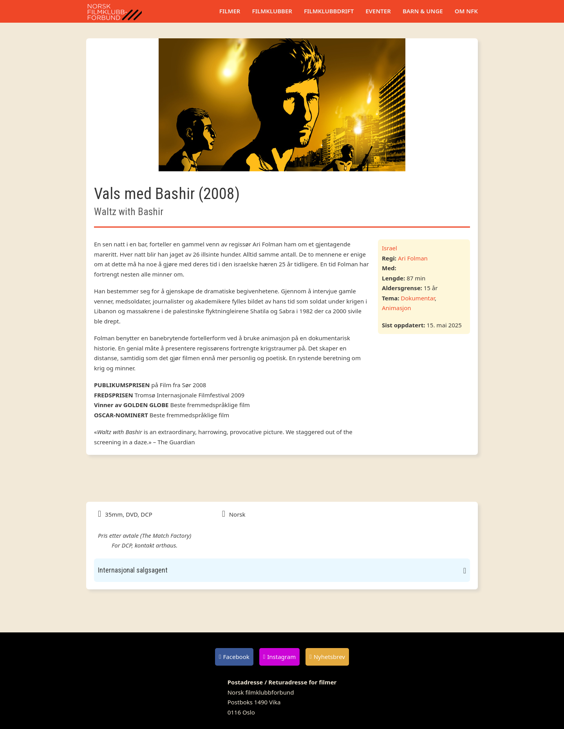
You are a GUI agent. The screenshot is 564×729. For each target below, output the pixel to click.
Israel (389, 248)
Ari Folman (413, 258)
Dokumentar (418, 298)
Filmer (229, 11)
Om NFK (466, 11)
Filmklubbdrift (329, 11)
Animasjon (396, 308)
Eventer (378, 11)
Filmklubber (272, 11)
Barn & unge (423, 11)
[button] (282, 570)
